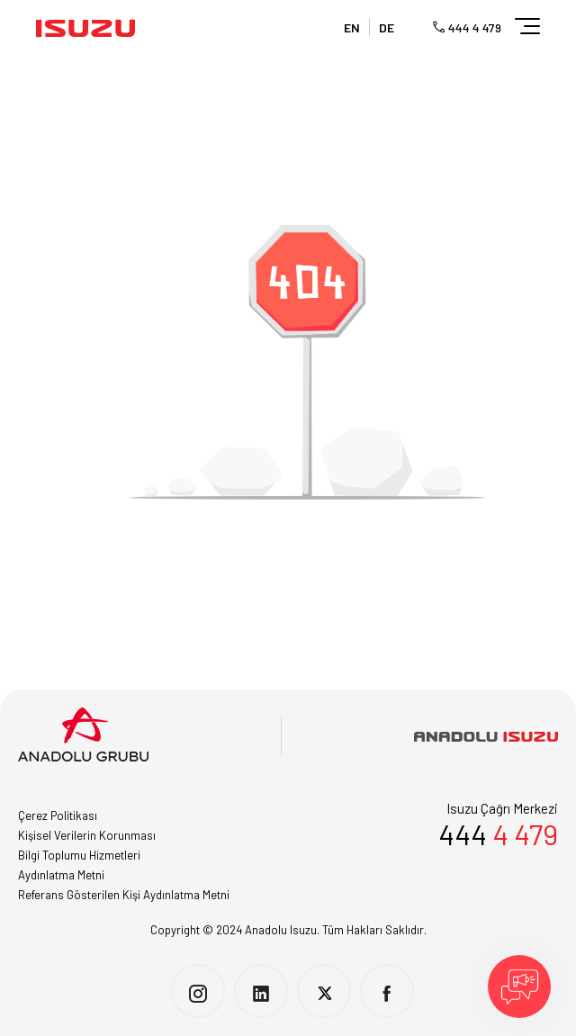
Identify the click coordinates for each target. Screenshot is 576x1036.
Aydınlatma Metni (61, 875)
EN (352, 27)
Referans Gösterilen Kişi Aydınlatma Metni (124, 894)
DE (386, 27)
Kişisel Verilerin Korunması (87, 835)
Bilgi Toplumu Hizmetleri (79, 855)
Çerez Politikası (57, 815)
